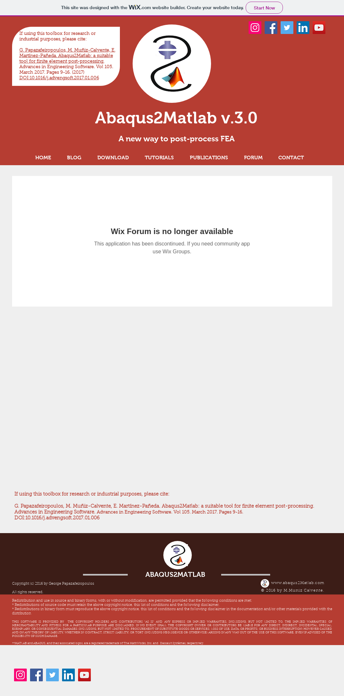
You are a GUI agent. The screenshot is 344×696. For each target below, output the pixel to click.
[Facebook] (271, 27)
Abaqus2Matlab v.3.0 (176, 118)
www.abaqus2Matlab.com (297, 583)
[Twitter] (287, 27)
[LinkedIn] (303, 27)
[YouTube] (319, 27)
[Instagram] (255, 27)
